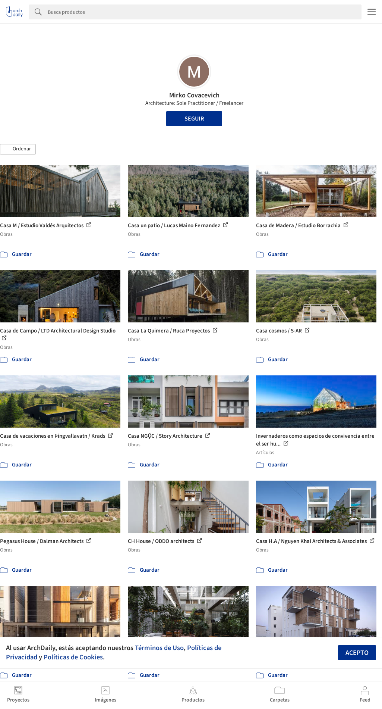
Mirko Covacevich (194, 95)
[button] (18, 149)
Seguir (194, 119)
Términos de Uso (159, 648)
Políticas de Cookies (73, 657)
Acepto (357, 653)
